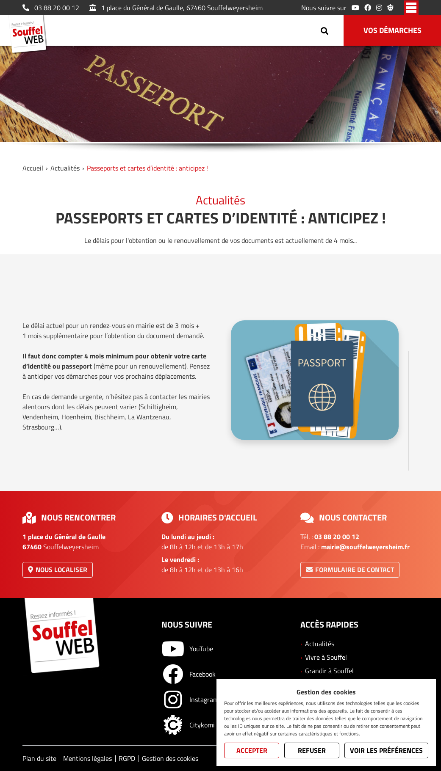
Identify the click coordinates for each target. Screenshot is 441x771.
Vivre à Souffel (326, 657)
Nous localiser (57, 569)
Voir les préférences (386, 750)
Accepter (251, 750)
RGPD (127, 758)
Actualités (65, 168)
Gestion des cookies (170, 758)
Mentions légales (87, 758)
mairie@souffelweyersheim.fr (365, 547)
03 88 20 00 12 (50, 8)
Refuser (312, 750)
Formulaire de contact (350, 569)
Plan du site (39, 758)
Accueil (32, 168)
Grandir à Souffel (329, 671)
